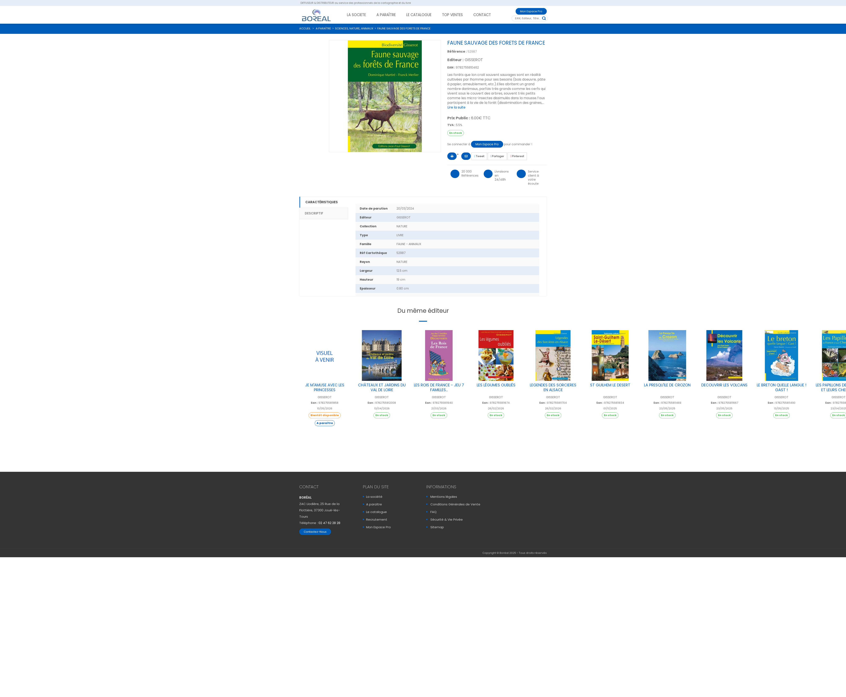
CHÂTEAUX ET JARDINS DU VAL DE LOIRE (382, 387)
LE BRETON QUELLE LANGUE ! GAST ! (781, 387)
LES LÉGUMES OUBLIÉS (496, 385)
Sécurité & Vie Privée (446, 519)
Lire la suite (456, 107)
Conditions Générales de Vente (455, 504)
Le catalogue (376, 512)
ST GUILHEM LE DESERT (610, 385)
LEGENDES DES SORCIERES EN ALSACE (553, 387)
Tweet (479, 156)
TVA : (451, 125)
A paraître (374, 504)
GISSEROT (474, 59)
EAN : (451, 67)
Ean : (314, 403)
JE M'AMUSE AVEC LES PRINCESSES (324, 387)
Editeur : (455, 59)
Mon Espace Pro (531, 11)
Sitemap (437, 527)
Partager (497, 156)
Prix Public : (458, 118)
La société (374, 496)
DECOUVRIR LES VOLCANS (724, 385)
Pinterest (517, 156)
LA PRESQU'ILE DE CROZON (667, 385)
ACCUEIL (304, 28)
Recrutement (376, 519)
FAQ (433, 512)
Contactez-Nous (315, 532)
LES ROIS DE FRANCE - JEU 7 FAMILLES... (439, 387)
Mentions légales (443, 496)
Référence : (457, 51)
